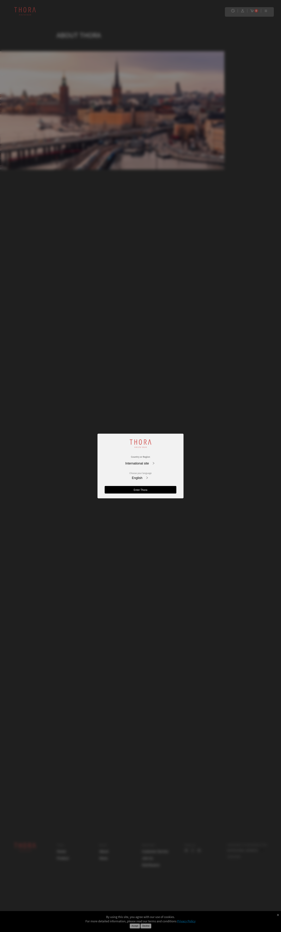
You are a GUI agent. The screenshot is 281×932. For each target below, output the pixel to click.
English (140, 478)
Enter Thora (140, 490)
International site (139, 463)
